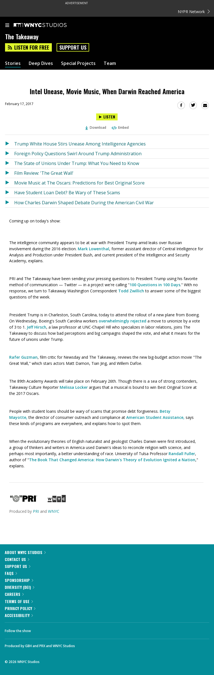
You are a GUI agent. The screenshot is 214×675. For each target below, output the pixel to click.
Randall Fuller (182, 453)
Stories (13, 63)
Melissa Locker (74, 387)
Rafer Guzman (23, 357)
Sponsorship (19, 580)
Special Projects (78, 63)
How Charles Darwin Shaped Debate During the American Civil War (84, 203)
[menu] (7, 25)
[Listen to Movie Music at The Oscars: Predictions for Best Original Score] (9, 183)
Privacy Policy (20, 608)
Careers (14, 594)
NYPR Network (194, 11)
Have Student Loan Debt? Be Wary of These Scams (67, 193)
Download (95, 127)
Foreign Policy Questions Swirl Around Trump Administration (78, 153)
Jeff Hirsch (36, 327)
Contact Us (17, 559)
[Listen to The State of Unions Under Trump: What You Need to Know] (9, 163)
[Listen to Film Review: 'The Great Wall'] (9, 173)
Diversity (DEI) (19, 587)
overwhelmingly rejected (122, 321)
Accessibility (19, 615)
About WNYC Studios (25, 552)
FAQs (11, 573)
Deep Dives (41, 63)
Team (110, 63)
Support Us (72, 47)
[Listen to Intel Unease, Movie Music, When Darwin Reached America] (107, 116)
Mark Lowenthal (93, 248)
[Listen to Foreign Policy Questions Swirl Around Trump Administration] (9, 153)
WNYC (53, 511)
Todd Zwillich (131, 290)
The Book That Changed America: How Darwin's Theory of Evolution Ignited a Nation (112, 459)
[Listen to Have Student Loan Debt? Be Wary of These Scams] (9, 192)
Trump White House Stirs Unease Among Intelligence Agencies (80, 144)
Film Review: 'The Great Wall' (44, 173)
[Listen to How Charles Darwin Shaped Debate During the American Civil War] (9, 202)
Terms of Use (19, 601)
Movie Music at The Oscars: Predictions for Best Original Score (79, 183)
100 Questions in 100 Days (155, 284)
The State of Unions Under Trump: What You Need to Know (76, 163)
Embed (120, 127)
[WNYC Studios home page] (47, 25)
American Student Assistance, (155, 417)
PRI (36, 511)
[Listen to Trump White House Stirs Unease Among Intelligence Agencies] (9, 144)
